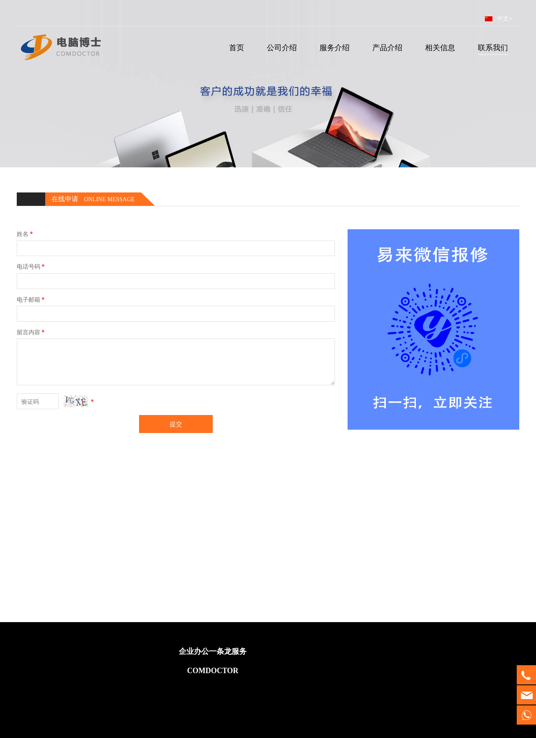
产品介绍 (387, 47)
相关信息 (440, 47)
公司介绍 (282, 47)
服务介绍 (335, 47)
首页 (236, 47)
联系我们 (493, 47)
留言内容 (31, 332)
